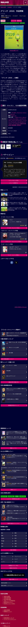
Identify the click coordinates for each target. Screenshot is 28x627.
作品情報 (9, 7)
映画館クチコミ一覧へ (13, 565)
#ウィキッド (10, 496)
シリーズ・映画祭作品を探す (13, 498)
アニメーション (22, 15)
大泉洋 (21, 123)
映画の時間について (13, 579)
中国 (2, 543)
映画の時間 (3, 7)
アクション (3, 556)
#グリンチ (22, 23)
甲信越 (2, 540)
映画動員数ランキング (9, 618)
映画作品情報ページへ (6, 582)
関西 (2, 535)
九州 (2, 546)
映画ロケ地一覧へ (13, 568)
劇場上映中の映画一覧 (13, 382)
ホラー (16, 561)
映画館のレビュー (8, 611)
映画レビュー (14, 489)
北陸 (16, 540)
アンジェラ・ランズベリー (17, 122)
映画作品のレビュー (8, 602)
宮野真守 (19, 125)
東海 (16, 535)
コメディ (3, 561)
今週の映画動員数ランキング (7, 359)
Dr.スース (14, 115)
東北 (16, 538)
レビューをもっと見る (13, 180)
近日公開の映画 (7, 599)
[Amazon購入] (14, 50)
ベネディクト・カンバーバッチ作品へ (13, 241)
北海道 (2, 538)
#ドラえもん (3, 496)
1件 (5, 17)
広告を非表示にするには (20, 307)
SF (1, 559)
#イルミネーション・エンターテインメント (10, 23)
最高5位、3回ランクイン (6, 15)
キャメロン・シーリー (18, 119)
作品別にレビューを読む (9, 603)
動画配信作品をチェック (13, 405)
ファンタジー (15, 15)
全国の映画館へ (13, 550)
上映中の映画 (7, 596)
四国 (16, 543)
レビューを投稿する (13, 183)
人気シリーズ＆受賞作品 (9, 600)
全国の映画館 (7, 610)
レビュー (13, 20)
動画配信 (19, 20)
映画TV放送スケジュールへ (14, 523)
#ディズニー (22, 496)
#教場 (16, 496)
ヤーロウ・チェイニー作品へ (13, 228)
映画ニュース (7, 625)
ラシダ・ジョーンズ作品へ (13, 255)
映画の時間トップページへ (7, 585)
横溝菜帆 (14, 125)
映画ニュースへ (13, 448)
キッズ (16, 559)
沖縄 (16, 546)
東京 (2, 533)
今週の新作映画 (7, 597)
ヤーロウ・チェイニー (17, 112)
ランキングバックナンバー (10, 619)
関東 (16, 533)
